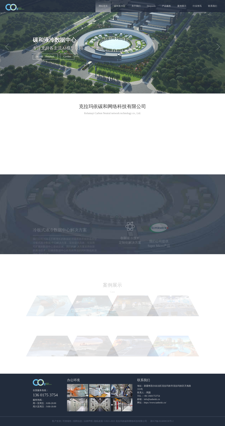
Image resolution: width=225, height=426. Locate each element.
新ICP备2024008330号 (161, 421)
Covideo (67, 56)
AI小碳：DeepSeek (45, 56)
